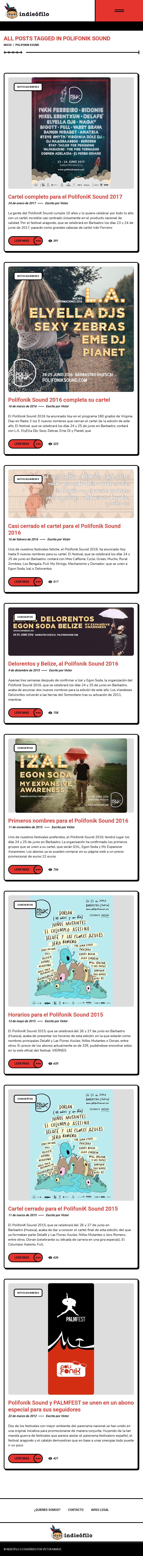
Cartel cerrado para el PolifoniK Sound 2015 (63, 1209)
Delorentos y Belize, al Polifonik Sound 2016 (63, 664)
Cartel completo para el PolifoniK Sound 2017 (65, 197)
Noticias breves (28, 87)
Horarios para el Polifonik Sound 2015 (55, 1015)
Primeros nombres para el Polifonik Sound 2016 (68, 821)
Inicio (8, 45)
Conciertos (25, 617)
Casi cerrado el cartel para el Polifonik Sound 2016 (64, 529)
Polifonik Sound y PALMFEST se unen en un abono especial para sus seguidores (71, 1406)
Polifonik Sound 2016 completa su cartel (59, 400)
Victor (64, 203)
